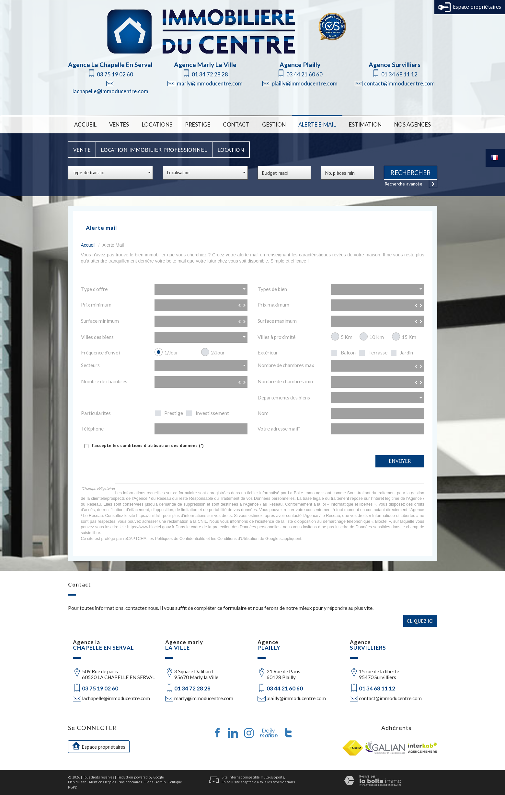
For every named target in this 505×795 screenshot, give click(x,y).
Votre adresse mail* (279, 428)
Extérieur (268, 352)
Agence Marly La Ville (205, 64)
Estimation (365, 124)
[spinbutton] (201, 305)
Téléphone (92, 428)
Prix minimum (96, 305)
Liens (148, 782)
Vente (82, 149)
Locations (157, 124)
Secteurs (90, 365)
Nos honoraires (130, 782)
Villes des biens (97, 337)
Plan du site (77, 782)
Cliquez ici (420, 621)
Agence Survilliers (394, 64)
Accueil (85, 124)
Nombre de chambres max (286, 365)
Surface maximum (277, 321)
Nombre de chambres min (285, 381)
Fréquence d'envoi (100, 352)
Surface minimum (100, 321)
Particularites (96, 413)
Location (230, 149)
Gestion (274, 124)
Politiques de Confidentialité (180, 538)
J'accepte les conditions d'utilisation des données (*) (148, 445)
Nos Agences (412, 124)
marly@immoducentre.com (210, 83)
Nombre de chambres (104, 381)
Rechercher (410, 172)
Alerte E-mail (317, 124)
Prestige (197, 124)
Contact (236, 124)
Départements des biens (284, 397)
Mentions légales (102, 782)
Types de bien (272, 289)
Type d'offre (94, 289)
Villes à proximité (276, 337)
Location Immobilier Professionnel (154, 149)
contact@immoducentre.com (399, 83)
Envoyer (400, 461)
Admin (161, 782)
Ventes (119, 124)
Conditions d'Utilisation (237, 538)
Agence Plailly (300, 64)
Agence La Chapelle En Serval (110, 64)
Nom (263, 413)
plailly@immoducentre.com (305, 83)
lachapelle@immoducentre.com (110, 91)
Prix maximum (273, 305)
